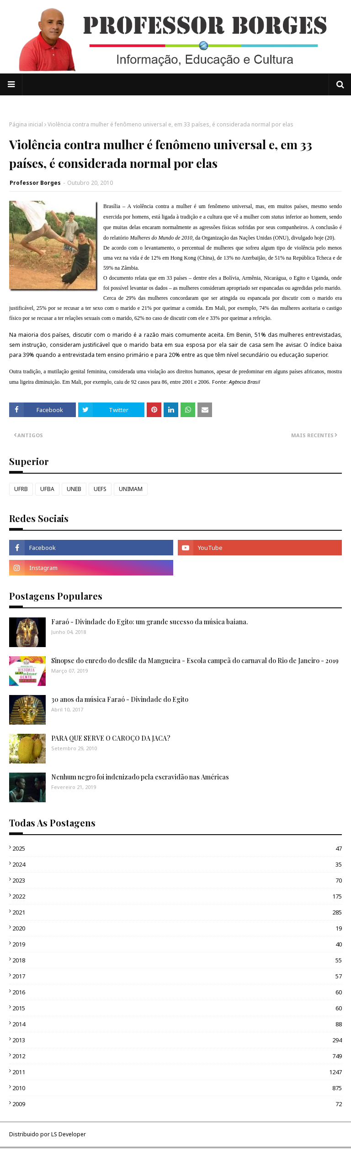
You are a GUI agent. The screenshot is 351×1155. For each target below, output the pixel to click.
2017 (177, 976)
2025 (177, 848)
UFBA (47, 489)
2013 (177, 1040)
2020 (177, 928)
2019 (177, 944)
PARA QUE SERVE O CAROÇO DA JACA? (110, 738)
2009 (177, 1104)
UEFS (100, 489)
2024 (177, 864)
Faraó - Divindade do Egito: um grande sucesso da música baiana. (149, 621)
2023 (177, 880)
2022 (177, 896)
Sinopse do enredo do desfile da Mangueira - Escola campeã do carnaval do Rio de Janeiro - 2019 (195, 660)
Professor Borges (35, 183)
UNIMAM (131, 489)
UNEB (74, 489)
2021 (177, 912)
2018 (177, 960)
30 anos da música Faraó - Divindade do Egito (119, 699)
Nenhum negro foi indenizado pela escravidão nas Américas (140, 777)
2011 (177, 1072)
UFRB (21, 489)
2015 (177, 1008)
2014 (177, 1024)
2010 (177, 1088)
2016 (177, 992)
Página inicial (26, 124)
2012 (177, 1056)
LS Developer (68, 1134)
